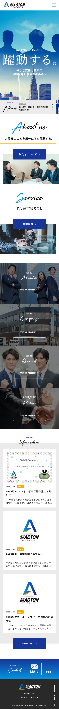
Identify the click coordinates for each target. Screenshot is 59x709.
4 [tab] (52, 109)
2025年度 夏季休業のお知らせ (24, 554)
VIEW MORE (28, 289)
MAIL (34, 671)
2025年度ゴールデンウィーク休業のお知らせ (29, 619)
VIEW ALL (28, 643)
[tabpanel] (34, 107)
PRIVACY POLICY (29, 698)
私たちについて (28, 154)
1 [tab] (52, 104)
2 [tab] (52, 106)
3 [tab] (52, 107)
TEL (49, 672)
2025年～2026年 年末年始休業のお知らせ (33, 108)
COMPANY (29, 694)
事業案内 (28, 224)
